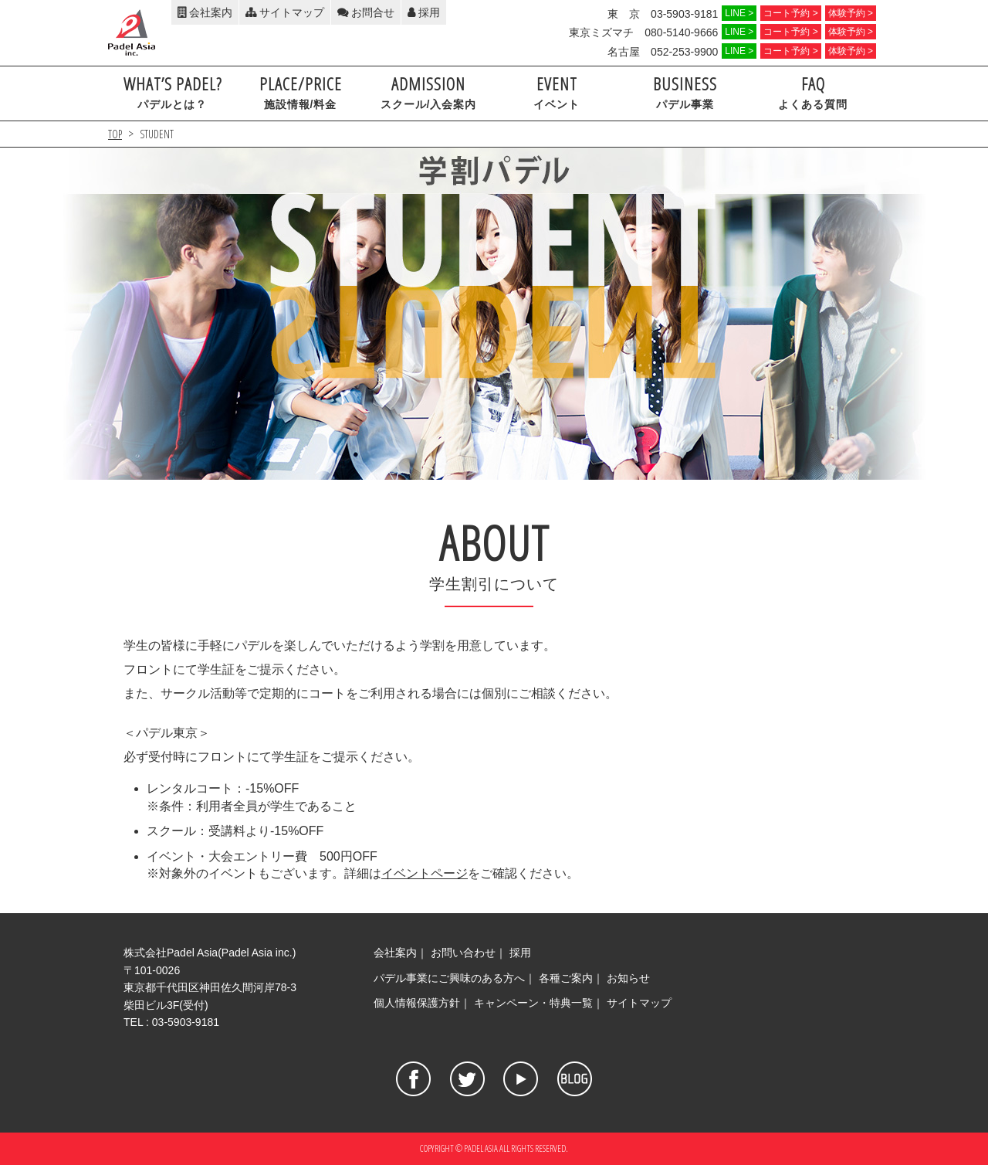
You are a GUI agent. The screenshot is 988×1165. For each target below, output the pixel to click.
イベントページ (424, 873)
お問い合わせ (463, 952)
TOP (115, 134)
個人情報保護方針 (417, 1003)
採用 (424, 12)
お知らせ (628, 978)
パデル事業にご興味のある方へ (449, 978)
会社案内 (205, 12)
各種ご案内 (566, 978)
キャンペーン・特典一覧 (533, 1003)
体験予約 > (850, 13)
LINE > (739, 13)
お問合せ (365, 12)
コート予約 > (790, 13)
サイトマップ (284, 12)
